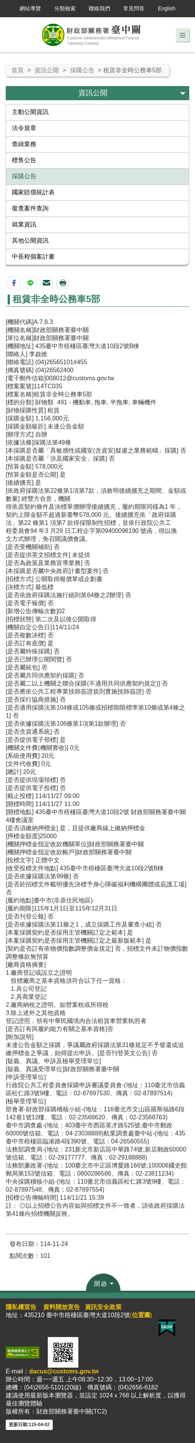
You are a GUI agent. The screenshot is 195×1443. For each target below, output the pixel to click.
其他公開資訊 (30, 240)
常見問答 (134, 8)
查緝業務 (24, 144)
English (167, 8)
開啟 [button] (101, 1283)
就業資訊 (24, 224)
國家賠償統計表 (33, 192)
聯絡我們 (99, 8)
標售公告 (24, 160)
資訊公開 (46, 70)
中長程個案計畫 (33, 256)
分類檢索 (65, 8)
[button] (182, 35)
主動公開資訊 (30, 112)
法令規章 (24, 128)
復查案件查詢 (30, 208)
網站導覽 (30, 8)
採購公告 (82, 70)
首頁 (17, 70)
